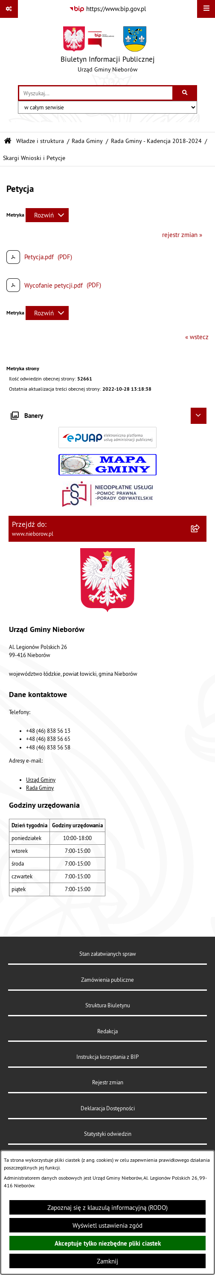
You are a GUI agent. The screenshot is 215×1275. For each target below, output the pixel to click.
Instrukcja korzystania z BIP (107, 1056)
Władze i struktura (40, 141)
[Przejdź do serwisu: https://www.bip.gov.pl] (107, 9)
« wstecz (197, 337)
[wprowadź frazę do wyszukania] (96, 93)
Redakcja (107, 1031)
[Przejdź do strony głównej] (108, 51)
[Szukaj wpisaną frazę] (185, 93)
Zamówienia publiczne (107, 979)
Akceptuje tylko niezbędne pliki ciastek (108, 1243)
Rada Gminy (87, 141)
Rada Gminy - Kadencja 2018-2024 (156, 141)
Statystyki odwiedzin (107, 1133)
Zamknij (107, 1261)
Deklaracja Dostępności (108, 1108)
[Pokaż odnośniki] (9, 9)
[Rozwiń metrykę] (47, 215)
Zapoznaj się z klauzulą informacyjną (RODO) (107, 1208)
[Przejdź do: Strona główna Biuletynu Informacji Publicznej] (8, 141)
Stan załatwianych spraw (107, 953)
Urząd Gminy (40, 779)
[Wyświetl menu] (206, 9)
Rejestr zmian (107, 1082)
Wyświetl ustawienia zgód (107, 1225)
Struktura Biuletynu (107, 1005)
